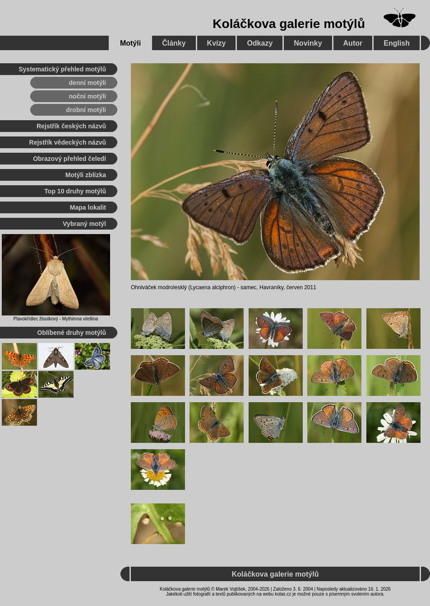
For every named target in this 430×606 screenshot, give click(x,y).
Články (173, 43)
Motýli (130, 43)
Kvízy (216, 43)
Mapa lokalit (88, 207)
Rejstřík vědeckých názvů (67, 142)
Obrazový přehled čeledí (69, 158)
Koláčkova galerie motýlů (289, 24)
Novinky (308, 43)
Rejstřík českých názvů (71, 126)
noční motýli (87, 96)
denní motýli (87, 82)
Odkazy (260, 43)
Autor (353, 43)
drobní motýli (86, 109)
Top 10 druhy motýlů (75, 191)
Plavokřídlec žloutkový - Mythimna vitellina (56, 318)
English (397, 43)
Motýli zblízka (85, 175)
